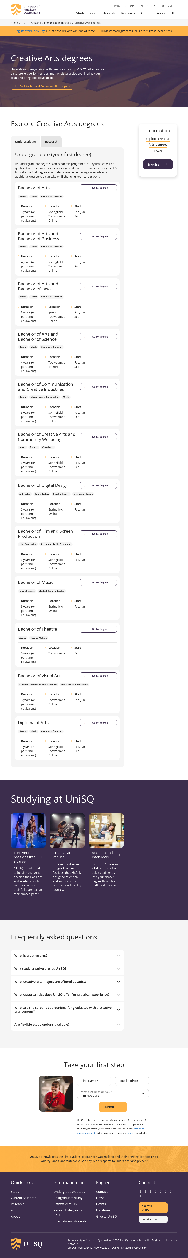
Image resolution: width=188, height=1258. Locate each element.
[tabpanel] (67, 456)
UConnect (169, 6)
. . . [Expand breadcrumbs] (24, 22)
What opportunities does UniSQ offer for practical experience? (61, 994)
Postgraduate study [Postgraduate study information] (67, 1198)
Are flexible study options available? (41, 1024)
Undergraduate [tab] (25, 142)
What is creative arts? (30, 955)
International (133, 6)
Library (115, 6)
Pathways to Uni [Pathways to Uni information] (65, 1204)
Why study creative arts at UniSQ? (40, 968)
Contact (153, 6)
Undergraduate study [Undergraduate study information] (69, 1191)
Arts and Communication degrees (51, 22)
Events (101, 1204)
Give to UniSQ (106, 1216)
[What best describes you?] (113, 1094)
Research (128, 13)
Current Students (103, 13)
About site (140, 1247)
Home (14, 22)
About (161, 13)
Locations (103, 1210)
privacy (131, 1132)
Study (80, 13)
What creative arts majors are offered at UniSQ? (51, 981)
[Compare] (84, 187)
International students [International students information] (70, 1221)
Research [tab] (51, 142)
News (100, 1198)
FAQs (158, 151)
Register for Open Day (30, 31)
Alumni (146, 13)
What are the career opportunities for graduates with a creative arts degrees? (63, 1009)
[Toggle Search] (173, 13)
